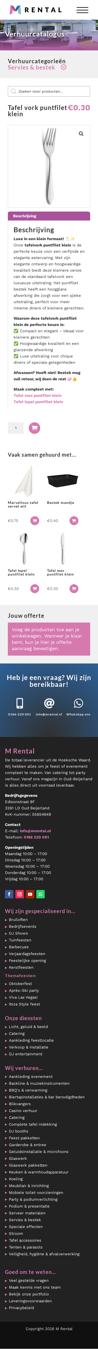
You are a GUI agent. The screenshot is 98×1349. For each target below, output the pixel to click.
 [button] (35, 521)
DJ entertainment (25, 1054)
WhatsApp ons (78, 714)
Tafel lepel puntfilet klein (38, 401)
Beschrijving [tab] (24, 216)
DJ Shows (18, 933)
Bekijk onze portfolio (29, 1294)
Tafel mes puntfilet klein (37, 395)
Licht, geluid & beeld (28, 1026)
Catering (17, 1033)
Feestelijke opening (27, 960)
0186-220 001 (19, 714)
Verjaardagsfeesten (27, 953)
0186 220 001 (36, 837)
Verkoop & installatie (28, 1047)
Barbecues (19, 947)
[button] (81, 134)
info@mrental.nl (49, 714)
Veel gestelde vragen (29, 1280)
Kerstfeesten (21, 967)
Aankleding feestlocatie (31, 1040)
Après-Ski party (24, 990)
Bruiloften (18, 919)
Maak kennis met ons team (35, 1287)
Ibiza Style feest (24, 1004)
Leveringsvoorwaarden (30, 1301)
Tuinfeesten (20, 940)
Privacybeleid (21, 1307)
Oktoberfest (20, 983)
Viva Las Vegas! (23, 997)
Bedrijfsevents (22, 926)
